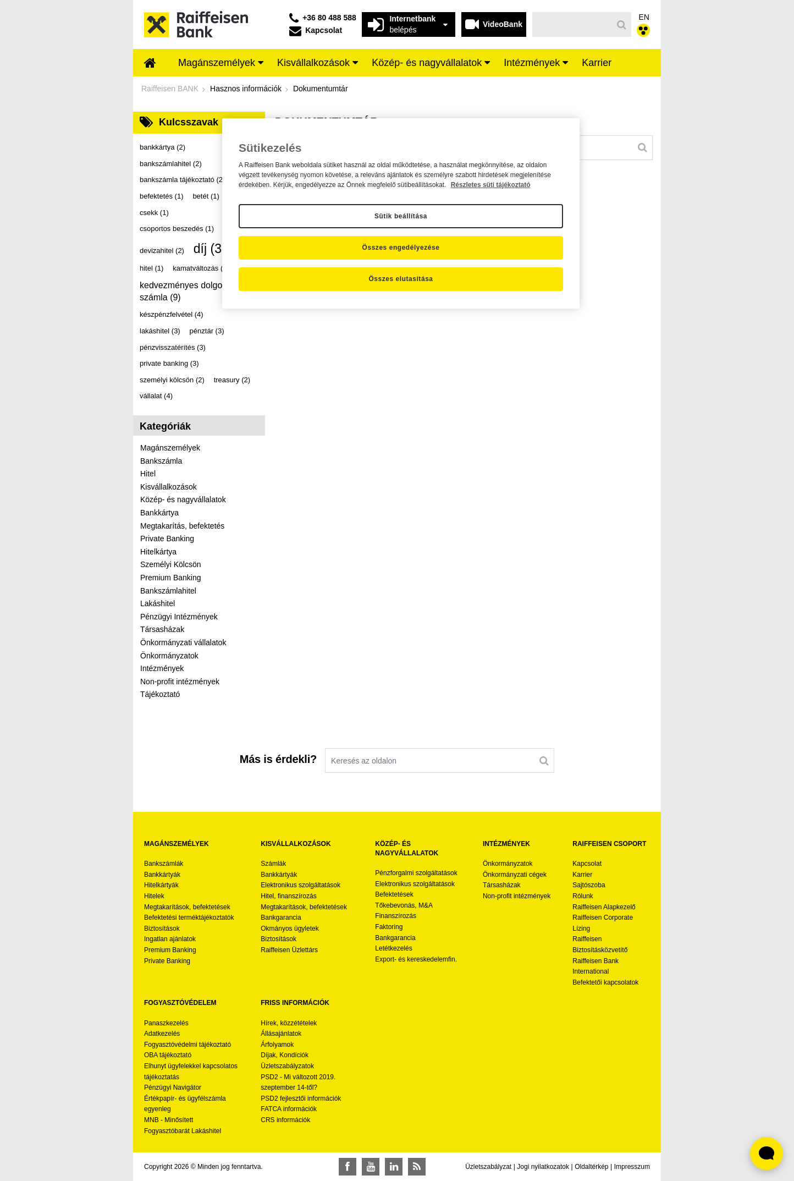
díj (213, 248)
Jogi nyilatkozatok (543, 1167)
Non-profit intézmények (179, 681)
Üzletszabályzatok (287, 1066)
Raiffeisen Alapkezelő (604, 907)
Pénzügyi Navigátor (172, 1087)
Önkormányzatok (169, 655)
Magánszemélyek (170, 447)
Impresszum (632, 1167)
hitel (151, 268)
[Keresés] (572, 24)
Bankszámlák (163, 863)
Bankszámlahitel (168, 590)
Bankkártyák (162, 874)
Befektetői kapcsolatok (605, 982)
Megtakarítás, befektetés (182, 525)
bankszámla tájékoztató (182, 179)
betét (205, 196)
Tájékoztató (160, 694)
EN (644, 17)
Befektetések (394, 894)
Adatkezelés (162, 1033)
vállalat (156, 396)
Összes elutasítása (400, 279)
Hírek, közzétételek (289, 1023)
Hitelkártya (158, 551)
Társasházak (162, 629)
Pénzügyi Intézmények (179, 616)
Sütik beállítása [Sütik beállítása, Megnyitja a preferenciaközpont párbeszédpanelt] (400, 216)
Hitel (148, 473)
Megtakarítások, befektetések (187, 907)
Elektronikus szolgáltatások (300, 885)
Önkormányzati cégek (515, 874)
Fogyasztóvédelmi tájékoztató (187, 1044)
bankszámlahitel (171, 164)
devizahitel (162, 250)
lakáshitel (160, 331)
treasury (232, 380)
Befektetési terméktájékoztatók (189, 917)
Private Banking (167, 538)
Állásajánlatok (281, 1033)
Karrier (582, 874)
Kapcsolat (587, 863)
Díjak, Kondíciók (284, 1055)
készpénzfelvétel (171, 314)
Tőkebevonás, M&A (404, 905)
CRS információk (285, 1120)
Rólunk (582, 896)
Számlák (273, 863)
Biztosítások (162, 928)
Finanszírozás (395, 916)
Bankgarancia (281, 917)
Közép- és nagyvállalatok (183, 499)
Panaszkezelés (166, 1023)
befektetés (162, 196)
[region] (401, 213)
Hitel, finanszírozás (288, 896)
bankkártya (162, 147)
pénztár (207, 331)
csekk (154, 212)
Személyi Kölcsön (170, 564)
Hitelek (154, 896)
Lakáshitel (157, 603)
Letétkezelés (393, 948)
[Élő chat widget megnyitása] (766, 1153)
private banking (169, 363)
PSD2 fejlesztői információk (301, 1098)
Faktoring (388, 927)
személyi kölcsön (172, 380)
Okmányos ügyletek (289, 928)
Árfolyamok (277, 1044)
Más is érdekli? (278, 759)
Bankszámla (161, 461)
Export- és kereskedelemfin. (416, 959)
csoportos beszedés (177, 228)
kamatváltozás (201, 268)
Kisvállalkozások (168, 486)
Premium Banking (170, 577)
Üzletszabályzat (488, 1167)
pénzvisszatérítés (173, 347)
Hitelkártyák (161, 885)
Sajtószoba (588, 885)
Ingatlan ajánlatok (170, 939)
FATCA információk (289, 1109)
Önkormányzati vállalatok (183, 642)
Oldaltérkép (591, 1167)
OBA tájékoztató (168, 1055)
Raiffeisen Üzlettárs (289, 950)
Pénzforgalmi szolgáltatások (416, 873)
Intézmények (162, 668)
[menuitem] (150, 63)
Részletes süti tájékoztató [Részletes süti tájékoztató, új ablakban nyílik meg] (491, 185)
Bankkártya (159, 512)
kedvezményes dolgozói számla (187, 291)
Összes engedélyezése (401, 247)
